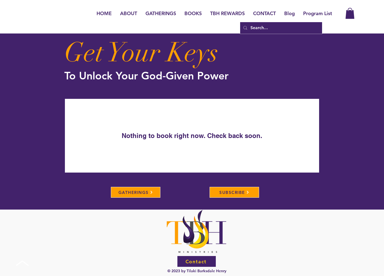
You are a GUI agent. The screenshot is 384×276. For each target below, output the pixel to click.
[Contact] (196, 261)
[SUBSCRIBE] (234, 192)
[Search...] (280, 28)
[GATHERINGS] (135, 192)
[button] (350, 13)
